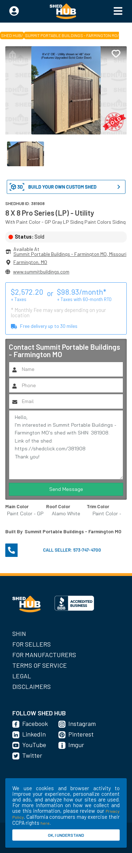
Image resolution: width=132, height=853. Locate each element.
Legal (21, 676)
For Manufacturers (44, 655)
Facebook (35, 723)
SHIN (19, 633)
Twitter (32, 755)
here (45, 823)
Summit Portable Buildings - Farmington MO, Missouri (69, 254)
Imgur (76, 745)
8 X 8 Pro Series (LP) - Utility (49, 212)
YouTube (34, 745)
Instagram (82, 723)
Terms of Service (39, 665)
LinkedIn (34, 734)
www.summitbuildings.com (41, 272)
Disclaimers (31, 686)
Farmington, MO (30, 262)
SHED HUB (11, 35)
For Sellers (31, 644)
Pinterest (81, 734)
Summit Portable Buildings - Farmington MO (71, 35)
